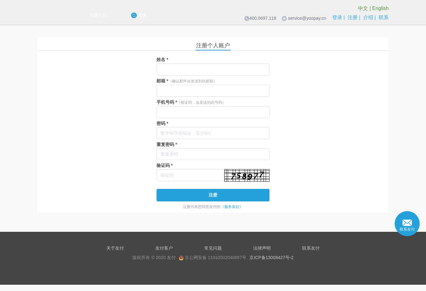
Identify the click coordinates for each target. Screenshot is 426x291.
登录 (337, 17)
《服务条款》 (232, 207)
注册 (353, 17)
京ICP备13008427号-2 (271, 257)
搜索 (139, 15)
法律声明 (262, 248)
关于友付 (115, 248)
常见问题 (213, 248)
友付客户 (164, 248)
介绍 (368, 17)
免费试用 (98, 15)
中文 (363, 8)
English (380, 8)
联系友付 (311, 248)
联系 (384, 17)
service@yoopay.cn (307, 18)
